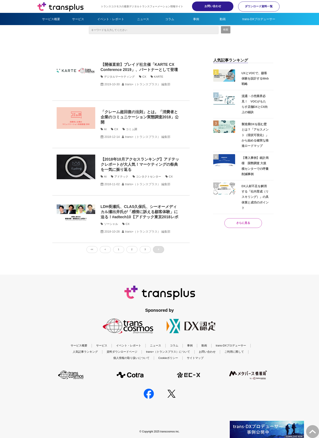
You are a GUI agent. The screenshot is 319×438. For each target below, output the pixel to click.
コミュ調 (131, 129)
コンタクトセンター (148, 176)
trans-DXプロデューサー (258, 19)
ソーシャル (111, 224)
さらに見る (243, 223)
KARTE (158, 76)
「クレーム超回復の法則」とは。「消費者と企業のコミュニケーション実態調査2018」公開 (140, 117)
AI (105, 129)
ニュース (143, 19)
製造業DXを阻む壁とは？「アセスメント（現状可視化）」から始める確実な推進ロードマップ (255, 135)
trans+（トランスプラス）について (168, 351)
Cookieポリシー (168, 358)
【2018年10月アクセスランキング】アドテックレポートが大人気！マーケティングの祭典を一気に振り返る (140, 164)
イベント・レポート (110, 19)
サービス (78, 19)
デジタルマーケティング (119, 76)
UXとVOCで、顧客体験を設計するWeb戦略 (255, 78)
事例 (196, 19)
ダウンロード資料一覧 (258, 6)
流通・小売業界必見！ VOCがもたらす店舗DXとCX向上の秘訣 (255, 104)
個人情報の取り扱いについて (131, 358)
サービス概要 (51, 19)
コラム (169, 19)
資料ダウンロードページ (122, 351)
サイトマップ (195, 358)
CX (144, 76)
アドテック (121, 176)
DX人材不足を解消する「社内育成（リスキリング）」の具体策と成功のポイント (255, 196)
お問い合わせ (211, 6)
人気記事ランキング (85, 351)
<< (92, 249)
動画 (223, 19)
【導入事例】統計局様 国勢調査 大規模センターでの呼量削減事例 (255, 166)
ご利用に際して (234, 351)
